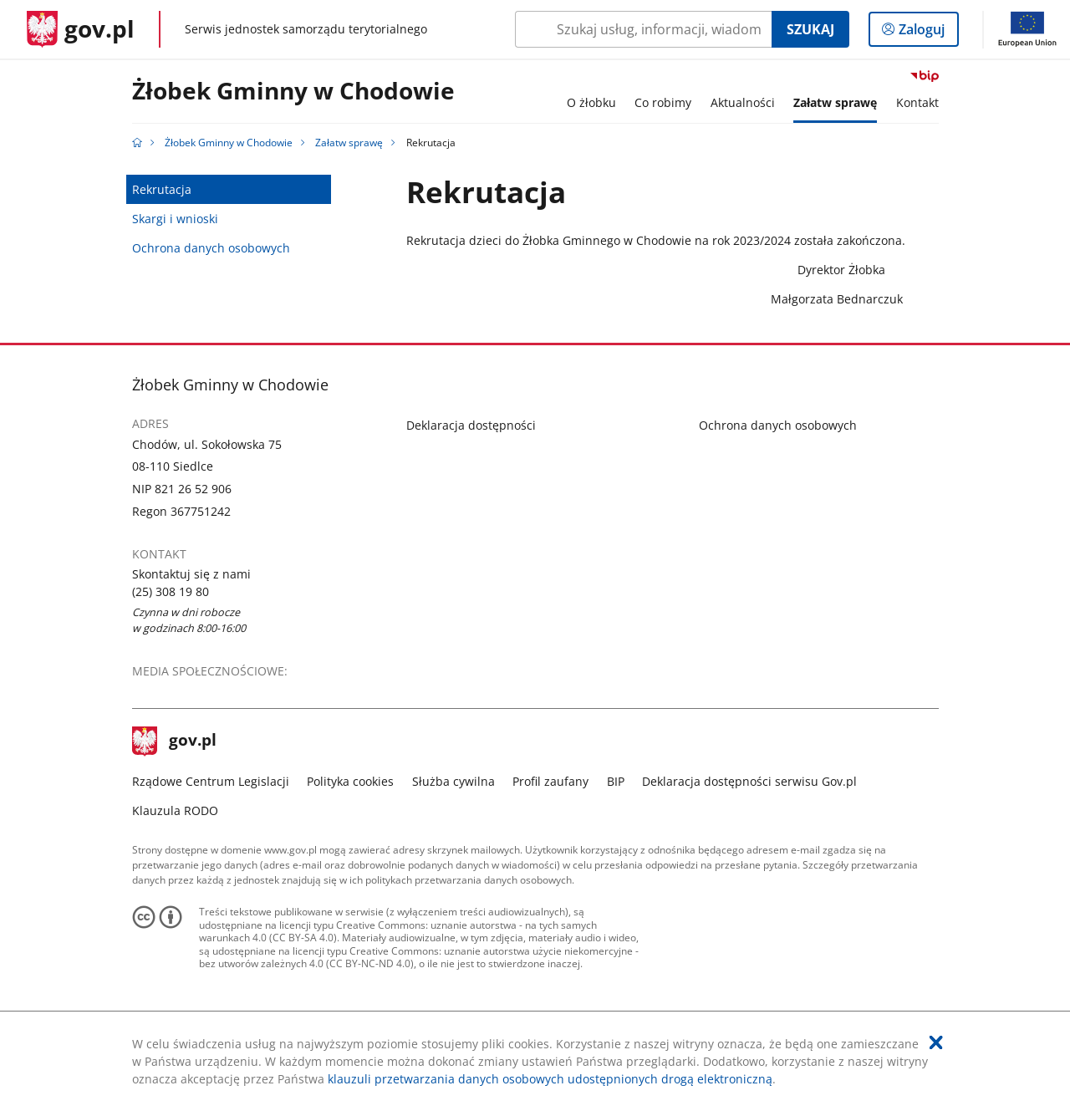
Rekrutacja (161, 189)
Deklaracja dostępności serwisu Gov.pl (749, 781)
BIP (615, 781)
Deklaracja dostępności (471, 425)
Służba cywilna (453, 781)
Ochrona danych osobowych (211, 248)
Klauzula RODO (175, 810)
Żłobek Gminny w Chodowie (293, 91)
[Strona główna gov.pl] (81, 29)
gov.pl (174, 741)
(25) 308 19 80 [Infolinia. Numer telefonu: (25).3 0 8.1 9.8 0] (170, 591)
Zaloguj (926, 32)
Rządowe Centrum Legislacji (210, 781)
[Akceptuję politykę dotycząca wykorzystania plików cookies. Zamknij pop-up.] (936, 1042)
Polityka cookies (350, 781)
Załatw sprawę (349, 142)
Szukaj (810, 29)
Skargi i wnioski (175, 219)
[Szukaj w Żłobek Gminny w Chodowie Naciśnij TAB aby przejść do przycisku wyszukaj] (643, 29)
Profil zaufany (550, 781)
